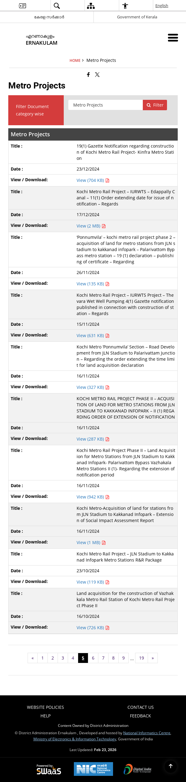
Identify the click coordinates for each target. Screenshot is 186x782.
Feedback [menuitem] (140, 716)
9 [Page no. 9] (123, 658)
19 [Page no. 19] (141, 658)
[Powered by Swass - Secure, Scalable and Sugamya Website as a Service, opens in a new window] (49, 770)
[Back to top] (171, 767)
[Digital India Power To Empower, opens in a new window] (137, 770)
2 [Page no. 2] (52, 658)
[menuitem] (22, 5)
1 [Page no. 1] (42, 658)
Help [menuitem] (45, 716)
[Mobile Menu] (173, 37)
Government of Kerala (137, 17)
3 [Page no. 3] (63, 658)
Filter (155, 105)
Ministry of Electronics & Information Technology (74, 738)
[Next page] (153, 658)
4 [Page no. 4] (73, 658)
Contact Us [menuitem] (140, 707)
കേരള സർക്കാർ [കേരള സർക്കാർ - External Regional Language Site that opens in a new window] (49, 17)
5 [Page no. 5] (83, 658)
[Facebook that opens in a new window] (88, 74)
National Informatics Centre (146, 732)
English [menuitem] (162, 5)
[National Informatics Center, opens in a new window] (93, 770)
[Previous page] (33, 658)
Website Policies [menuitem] (45, 707)
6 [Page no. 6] (93, 658)
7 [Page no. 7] (103, 658)
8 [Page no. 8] (113, 658)
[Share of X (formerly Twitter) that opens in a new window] (97, 74)
